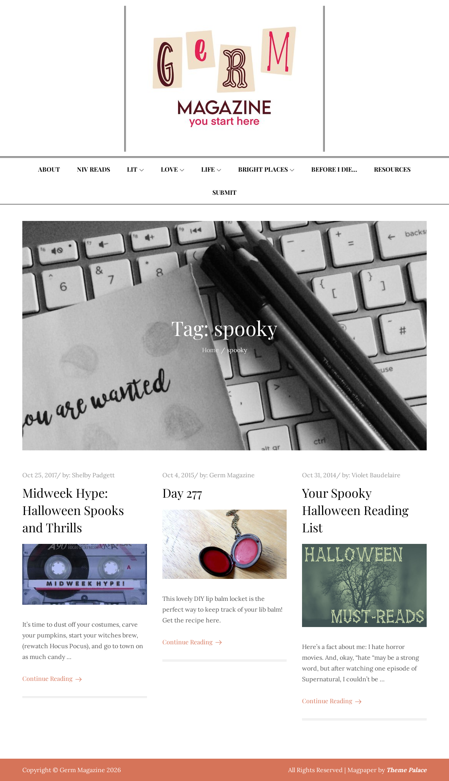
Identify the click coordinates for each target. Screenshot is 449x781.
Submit (224, 192)
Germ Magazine (232, 475)
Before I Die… (334, 169)
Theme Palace (406, 770)
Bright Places (266, 169)
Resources (392, 169)
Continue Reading (52, 678)
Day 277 (182, 492)
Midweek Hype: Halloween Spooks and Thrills (73, 509)
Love (172, 169)
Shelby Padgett (93, 475)
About (49, 169)
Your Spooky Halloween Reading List (355, 509)
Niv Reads (93, 169)
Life (211, 169)
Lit (135, 169)
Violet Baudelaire (376, 475)
